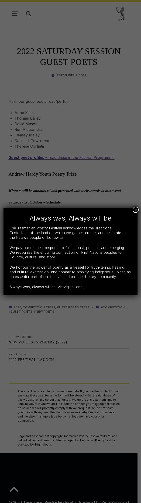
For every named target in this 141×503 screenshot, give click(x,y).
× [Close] (135, 210)
